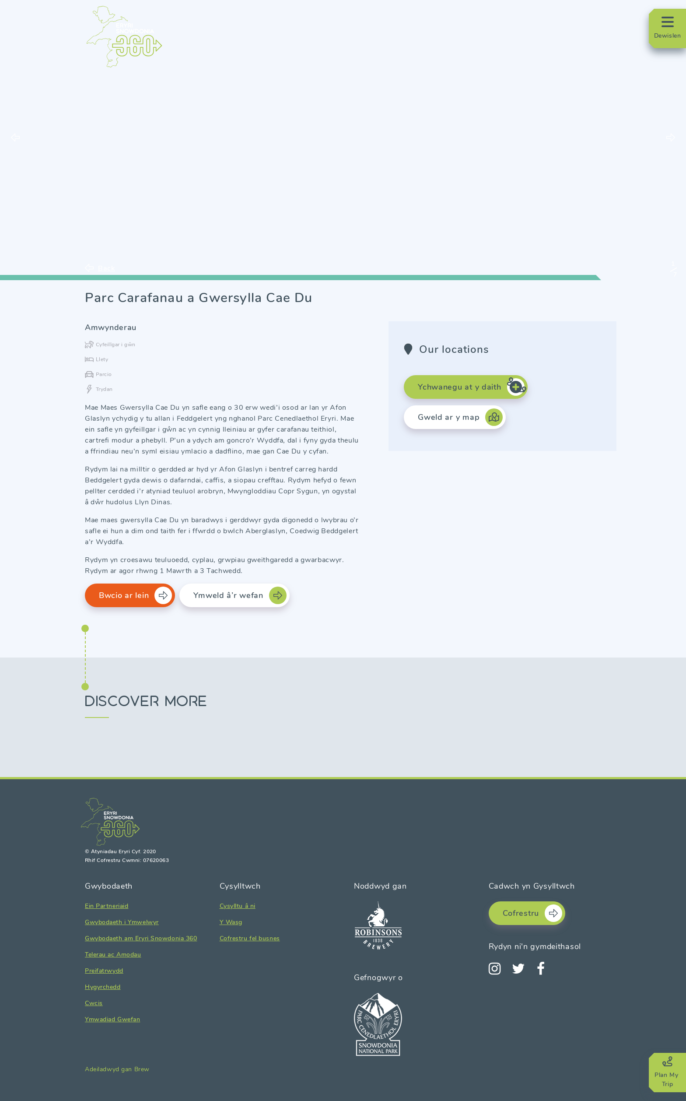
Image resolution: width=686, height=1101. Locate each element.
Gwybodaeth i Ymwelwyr (122, 922)
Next (670, 137)
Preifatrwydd (104, 971)
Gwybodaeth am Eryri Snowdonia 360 (141, 938)
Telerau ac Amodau (113, 954)
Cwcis (94, 1003)
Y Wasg (231, 922)
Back (106, 268)
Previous (15, 137)
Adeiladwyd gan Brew (117, 1069)
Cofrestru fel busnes (250, 938)
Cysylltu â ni (238, 906)
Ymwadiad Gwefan (112, 1019)
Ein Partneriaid (106, 906)
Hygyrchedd (103, 987)
